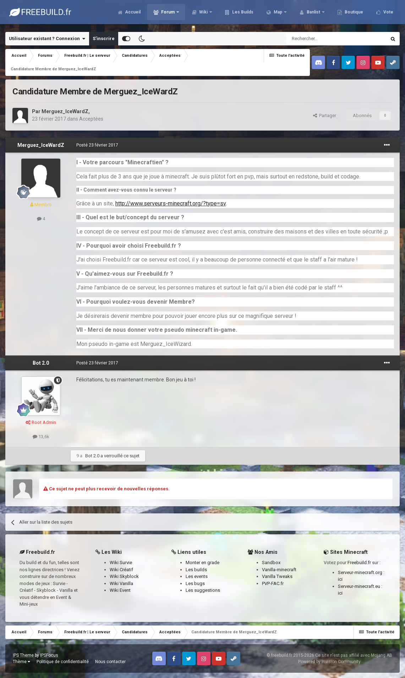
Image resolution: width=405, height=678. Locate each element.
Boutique (350, 14)
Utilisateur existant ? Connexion (47, 38)
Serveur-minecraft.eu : (360, 586)
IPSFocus (49, 655)
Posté (97, 145)
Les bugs (195, 583)
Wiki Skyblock (124, 576)
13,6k (41, 436)
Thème (21, 661)
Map (274, 14)
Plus (384, 14)
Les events (197, 576)
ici (340, 579)
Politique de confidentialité (63, 661)
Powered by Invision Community (329, 661)
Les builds (196, 569)
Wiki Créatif (121, 569)
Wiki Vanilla (121, 583)
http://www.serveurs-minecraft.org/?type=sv (170, 203)
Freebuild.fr (359, 562)
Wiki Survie (121, 562)
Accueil (129, 14)
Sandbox (271, 562)
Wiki (200, 14)
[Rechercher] (321, 38)
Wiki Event (120, 590)
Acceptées (91, 119)
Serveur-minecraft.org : (361, 572)
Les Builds (239, 14)
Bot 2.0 (41, 363)
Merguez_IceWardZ (65, 111)
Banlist (310, 14)
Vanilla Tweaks (277, 576)
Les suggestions (203, 590)
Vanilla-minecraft (279, 569)
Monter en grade (202, 562)
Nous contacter (110, 661)
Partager (324, 115)
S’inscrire (104, 38)
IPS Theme (23, 655)
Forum (165, 14)
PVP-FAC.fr (273, 583)
